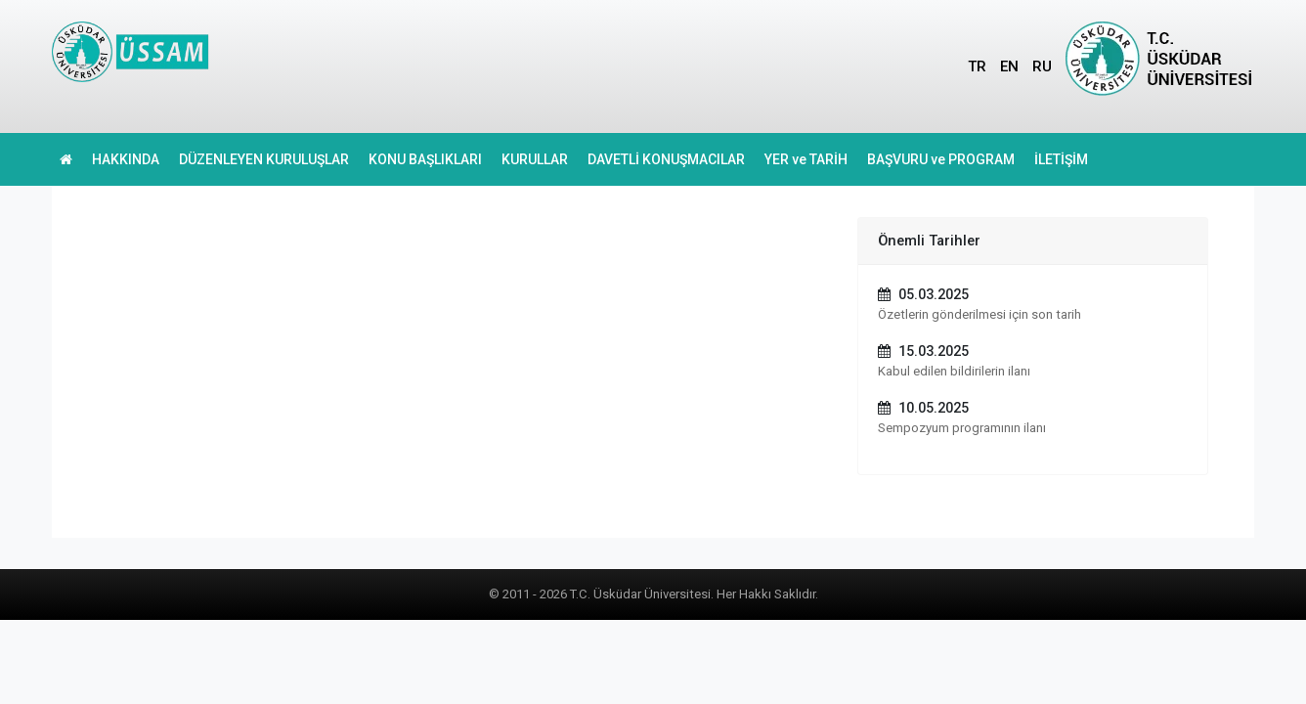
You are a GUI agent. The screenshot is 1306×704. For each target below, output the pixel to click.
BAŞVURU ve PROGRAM (941, 159)
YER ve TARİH (806, 159)
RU (1042, 66)
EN (1009, 66)
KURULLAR (534, 159)
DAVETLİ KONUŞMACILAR (666, 159)
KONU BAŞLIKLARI (425, 159)
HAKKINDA (125, 159)
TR (977, 66)
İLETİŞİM (1061, 159)
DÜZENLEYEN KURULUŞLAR (264, 159)
